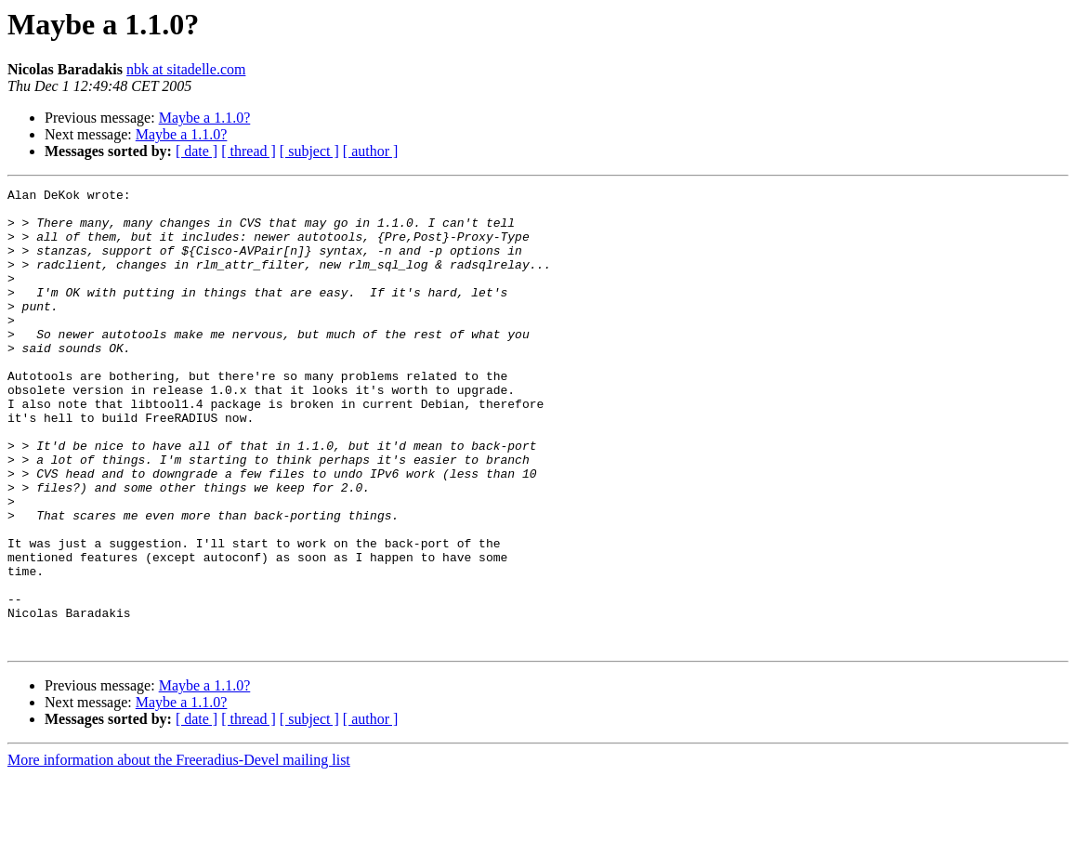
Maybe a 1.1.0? (205, 117)
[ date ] (196, 151)
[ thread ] (248, 151)
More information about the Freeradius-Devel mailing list (178, 852)
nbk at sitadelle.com (185, 69)
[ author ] (371, 151)
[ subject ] (309, 151)
